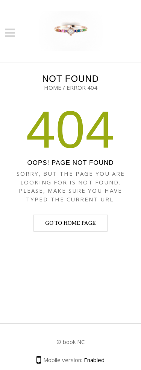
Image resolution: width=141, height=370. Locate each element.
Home (52, 87)
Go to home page (70, 223)
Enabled (94, 360)
